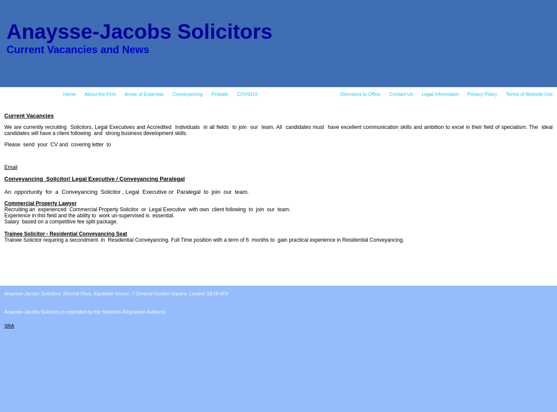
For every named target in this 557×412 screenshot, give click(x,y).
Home (69, 94)
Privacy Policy (482, 94)
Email (10, 167)
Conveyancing (187, 94)
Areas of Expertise (144, 94)
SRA (9, 325)
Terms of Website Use (529, 94)
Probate (219, 94)
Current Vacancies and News (299, 94)
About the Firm (100, 94)
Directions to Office (360, 94)
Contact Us (401, 94)
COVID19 (247, 94)
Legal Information (440, 94)
